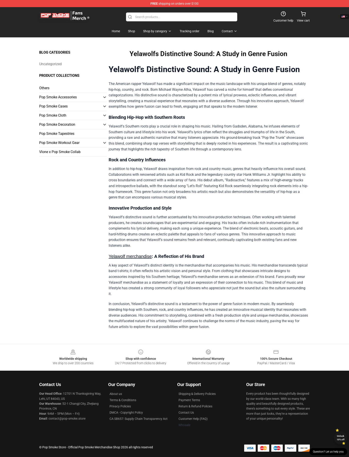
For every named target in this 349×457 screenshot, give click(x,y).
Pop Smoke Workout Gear (59, 143)
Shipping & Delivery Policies (197, 394)
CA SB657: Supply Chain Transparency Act (139, 419)
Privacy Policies (120, 406)
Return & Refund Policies (195, 406)
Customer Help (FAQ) (193, 419)
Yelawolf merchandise (130, 256)
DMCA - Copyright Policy (126, 412)
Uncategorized (50, 64)
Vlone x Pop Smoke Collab (60, 152)
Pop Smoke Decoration (57, 124)
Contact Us (186, 412)
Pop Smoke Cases (53, 106)
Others (44, 88)
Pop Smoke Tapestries (56, 133)
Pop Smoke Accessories (58, 97)
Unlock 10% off (341, 438)
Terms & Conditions (123, 400)
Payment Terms (189, 400)
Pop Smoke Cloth (52, 115)
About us (116, 394)
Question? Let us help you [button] (328, 451)
